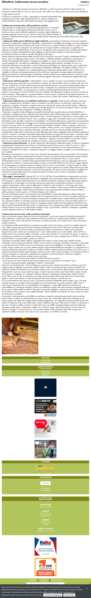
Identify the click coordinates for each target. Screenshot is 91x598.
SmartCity (46, 524)
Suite (52, 531)
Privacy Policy (69, 595)
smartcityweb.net (45, 522)
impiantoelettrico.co (45, 513)
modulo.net (42, 507)
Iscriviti (45, 483)
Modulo (49, 507)
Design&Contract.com (43, 531)
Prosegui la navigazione (52, 595)
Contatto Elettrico (45, 515)
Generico (85, 2)
